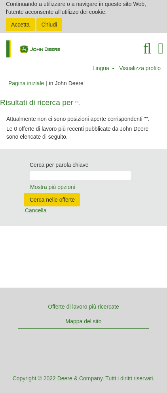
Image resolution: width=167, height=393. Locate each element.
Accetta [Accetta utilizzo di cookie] (20, 24)
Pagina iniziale (26, 83)
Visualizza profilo (140, 68)
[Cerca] (147, 48)
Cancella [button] (35, 210)
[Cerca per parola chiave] (80, 175)
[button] (161, 48)
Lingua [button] (104, 68)
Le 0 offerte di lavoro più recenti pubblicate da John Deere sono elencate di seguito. (77, 133)
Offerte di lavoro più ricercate (83, 306)
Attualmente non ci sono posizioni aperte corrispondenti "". (78, 119)
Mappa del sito (83, 321)
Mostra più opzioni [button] (52, 187)
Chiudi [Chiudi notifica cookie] (49, 24)
